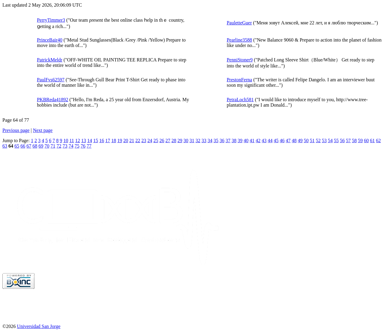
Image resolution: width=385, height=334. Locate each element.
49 (300, 140)
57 (348, 140)
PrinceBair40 (49, 39)
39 (240, 140)
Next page (42, 130)
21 (131, 140)
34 (210, 140)
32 (198, 140)
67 (28, 145)
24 (149, 140)
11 (71, 140)
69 (40, 145)
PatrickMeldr (49, 59)
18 (113, 140)
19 (119, 140)
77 (89, 145)
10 (65, 140)
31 (191, 140)
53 (324, 140)
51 (312, 140)
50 (306, 140)
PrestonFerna (239, 79)
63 (4, 145)
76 (83, 145)
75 (77, 145)
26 (161, 140)
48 (294, 140)
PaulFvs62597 (51, 79)
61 (372, 140)
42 (258, 140)
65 (16, 145)
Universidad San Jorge (38, 326)
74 (71, 145)
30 (185, 140)
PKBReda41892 (52, 99)
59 (360, 140)
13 (83, 140)
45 (276, 140)
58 (354, 140)
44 (270, 140)
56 (342, 140)
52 (318, 140)
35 (216, 140)
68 (34, 145)
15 (95, 140)
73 (65, 145)
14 (89, 140)
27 (167, 140)
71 (53, 145)
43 (264, 140)
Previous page (15, 130)
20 (125, 140)
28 (173, 140)
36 (222, 140)
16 (101, 140)
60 (366, 140)
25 (155, 140)
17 (107, 140)
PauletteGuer (239, 22)
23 (143, 140)
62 (378, 140)
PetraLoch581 (240, 99)
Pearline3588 (239, 39)
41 (252, 140)
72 (59, 145)
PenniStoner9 (240, 59)
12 (77, 140)
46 (282, 140)
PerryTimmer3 (51, 20)
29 (179, 140)
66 (22, 145)
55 (336, 140)
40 (246, 140)
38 (234, 140)
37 (228, 140)
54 (330, 140)
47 (288, 140)
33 (204, 140)
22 (137, 140)
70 (47, 145)
